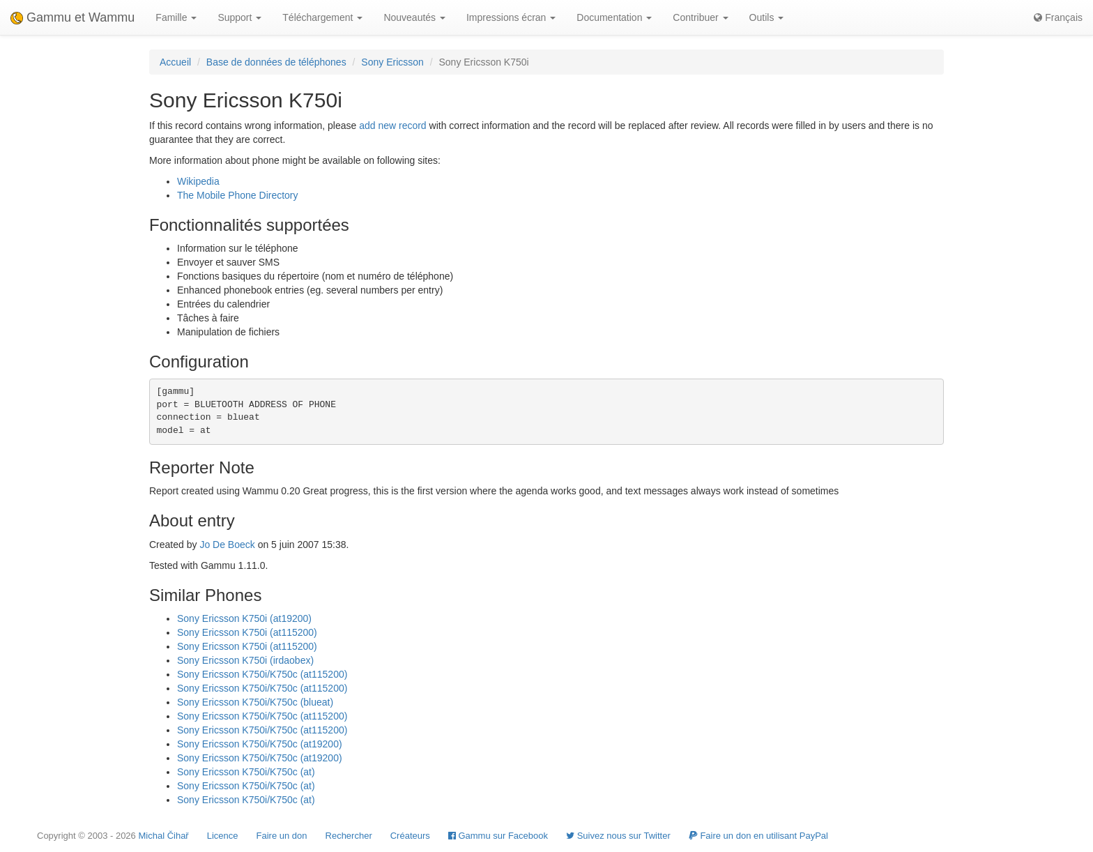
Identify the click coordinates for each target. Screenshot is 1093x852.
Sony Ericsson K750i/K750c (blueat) (255, 702)
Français (1058, 17)
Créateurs (410, 835)
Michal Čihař (163, 835)
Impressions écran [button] (511, 17)
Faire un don (282, 835)
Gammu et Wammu (72, 17)
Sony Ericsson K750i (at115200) (247, 632)
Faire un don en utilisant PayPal (758, 835)
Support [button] (239, 17)
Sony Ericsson (392, 62)
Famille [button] (176, 17)
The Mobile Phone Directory (237, 195)
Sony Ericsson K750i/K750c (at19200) (259, 744)
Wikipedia (198, 181)
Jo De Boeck (226, 544)
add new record (393, 125)
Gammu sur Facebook (498, 835)
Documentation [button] (614, 17)
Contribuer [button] (700, 17)
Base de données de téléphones (276, 62)
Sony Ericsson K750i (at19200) (244, 618)
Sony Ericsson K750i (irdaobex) (245, 660)
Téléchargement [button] (322, 17)
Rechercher (349, 835)
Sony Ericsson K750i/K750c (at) (246, 771)
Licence (222, 835)
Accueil (175, 62)
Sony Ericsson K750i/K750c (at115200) (262, 674)
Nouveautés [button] (414, 17)
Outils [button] (766, 17)
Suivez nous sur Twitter (618, 835)
